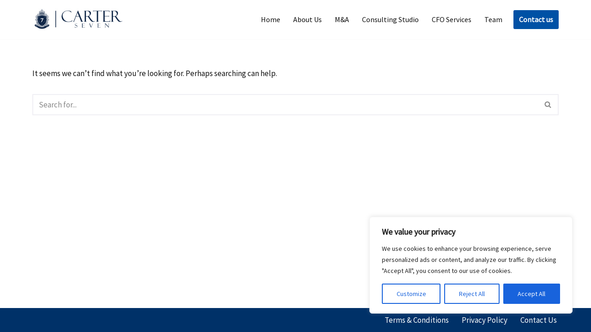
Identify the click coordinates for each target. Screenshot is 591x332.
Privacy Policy (484, 320)
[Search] (285, 104)
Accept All (531, 294)
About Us (307, 19)
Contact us (536, 19)
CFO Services (451, 19)
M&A (342, 19)
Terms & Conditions (417, 320)
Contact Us (538, 320)
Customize (411, 294)
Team (493, 19)
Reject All (472, 294)
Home (270, 19)
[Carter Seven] (80, 19)
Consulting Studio (390, 19)
